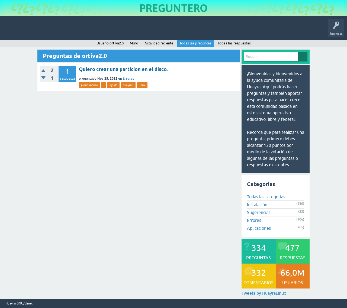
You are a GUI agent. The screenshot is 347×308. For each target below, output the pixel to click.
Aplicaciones (259, 228)
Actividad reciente (158, 43)
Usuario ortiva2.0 (110, 43)
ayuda (113, 85)
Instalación (257, 204)
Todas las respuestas (234, 43)
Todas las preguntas (195, 43)
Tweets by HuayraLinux (264, 293)
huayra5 (128, 85)
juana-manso (89, 85)
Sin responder (70, 31)
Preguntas (47, 31)
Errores (128, 78)
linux (142, 85)
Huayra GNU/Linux (19, 303)
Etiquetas (93, 31)
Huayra (11, 31)
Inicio (28, 31)
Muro (134, 43)
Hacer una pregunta (140, 31)
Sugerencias (258, 212)
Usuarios (112, 31)
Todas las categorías (266, 196)
